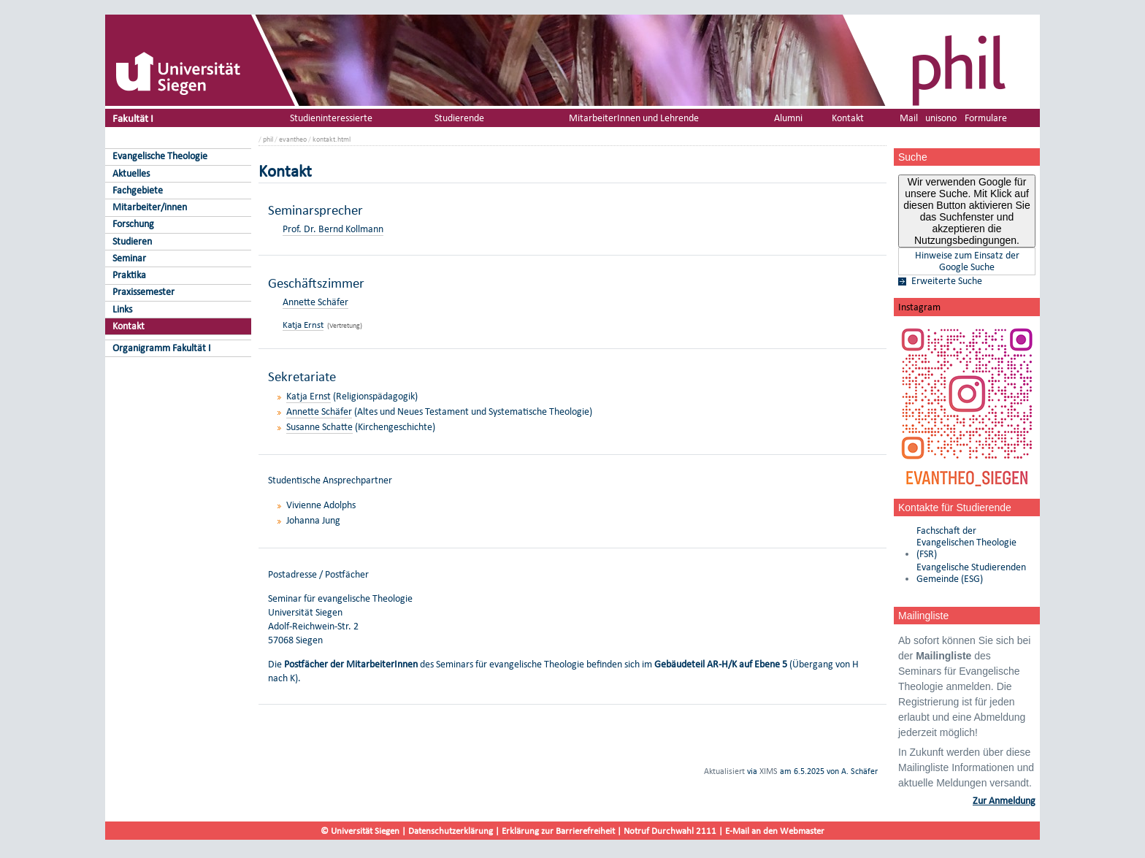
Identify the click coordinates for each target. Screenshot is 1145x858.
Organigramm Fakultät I (161, 348)
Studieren (132, 241)
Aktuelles (131, 173)
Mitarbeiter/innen (149, 207)
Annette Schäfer (315, 302)
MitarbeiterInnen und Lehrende (634, 118)
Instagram (919, 307)
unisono (941, 118)
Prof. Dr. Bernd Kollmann (333, 229)
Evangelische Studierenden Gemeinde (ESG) (971, 573)
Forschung (133, 224)
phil (268, 139)
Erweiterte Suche (946, 281)
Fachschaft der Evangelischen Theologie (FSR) (966, 542)
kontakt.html (332, 139)
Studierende (459, 118)
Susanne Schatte (319, 427)
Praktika (129, 275)
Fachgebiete (137, 190)
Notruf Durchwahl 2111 (670, 830)
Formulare (986, 118)
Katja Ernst (303, 324)
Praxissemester (143, 292)
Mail (909, 118)
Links (122, 309)
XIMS (768, 771)
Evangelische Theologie (159, 156)
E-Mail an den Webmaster (774, 830)
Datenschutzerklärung (450, 830)
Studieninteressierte (331, 118)
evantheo (293, 139)
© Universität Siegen (360, 830)
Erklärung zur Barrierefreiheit (558, 830)
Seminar (129, 258)
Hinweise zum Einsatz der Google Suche (967, 261)
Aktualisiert (724, 771)
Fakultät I (132, 118)
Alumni (788, 118)
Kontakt (128, 326)
